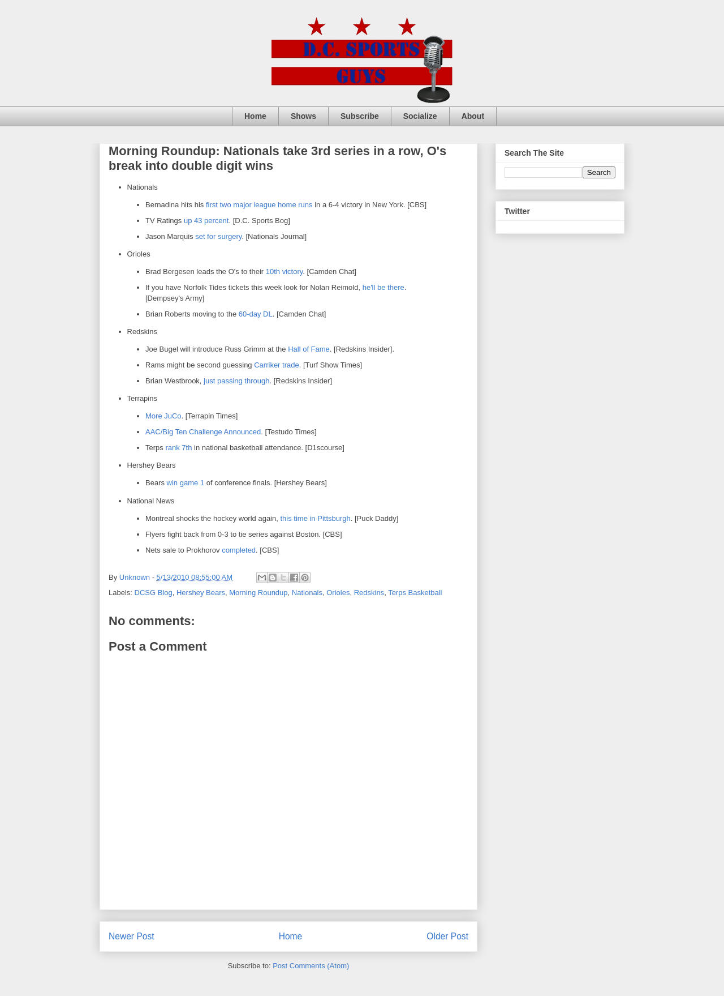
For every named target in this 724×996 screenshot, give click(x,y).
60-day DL (256, 314)
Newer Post (131, 936)
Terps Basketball (415, 592)
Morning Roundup (258, 592)
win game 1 (185, 482)
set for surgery (218, 236)
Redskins (369, 592)
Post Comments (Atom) (311, 965)
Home (255, 116)
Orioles (338, 592)
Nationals (307, 592)
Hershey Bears (200, 592)
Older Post (447, 936)
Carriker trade (276, 365)
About (473, 116)
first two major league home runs (259, 204)
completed (239, 550)
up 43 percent (206, 220)
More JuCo (163, 416)
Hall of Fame (309, 349)
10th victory (284, 271)
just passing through (236, 381)
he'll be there (383, 287)
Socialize (420, 116)
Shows (303, 116)
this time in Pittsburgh (315, 518)
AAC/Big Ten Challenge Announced (203, 432)
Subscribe (360, 116)
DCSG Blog (154, 592)
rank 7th (178, 447)
